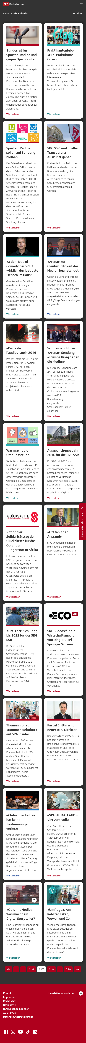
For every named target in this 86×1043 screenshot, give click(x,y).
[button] (81, 4)
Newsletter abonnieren (65, 993)
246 (31, 969)
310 (68, 969)
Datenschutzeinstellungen (18, 1016)
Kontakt (8, 993)
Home (6, 13)
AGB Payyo (9, 1012)
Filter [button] (77, 13)
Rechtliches (9, 1000)
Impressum (9, 997)
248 (51, 969)
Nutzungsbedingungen (16, 1008)
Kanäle (14, 13)
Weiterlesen (13, 114)
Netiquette (9, 1004)
